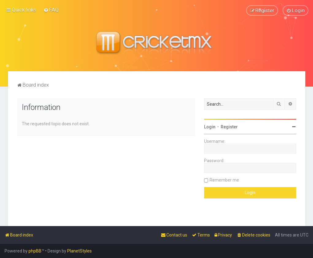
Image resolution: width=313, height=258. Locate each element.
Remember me (224, 179)
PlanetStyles (79, 250)
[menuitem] (51, 9)
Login (209, 126)
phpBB (35, 250)
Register (229, 126)
